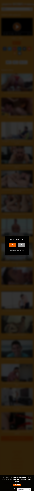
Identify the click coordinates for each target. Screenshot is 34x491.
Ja (12, 245)
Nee (22, 245)
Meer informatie (17, 488)
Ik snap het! (17, 485)
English (21, 490)
